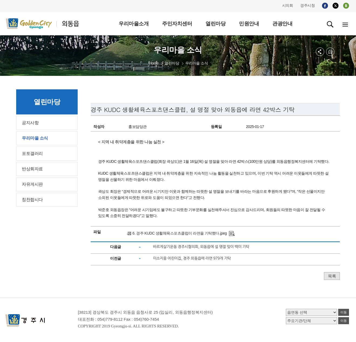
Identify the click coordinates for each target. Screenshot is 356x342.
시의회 (287, 5)
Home (154, 63)
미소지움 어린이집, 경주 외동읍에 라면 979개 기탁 (192, 258)
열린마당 (172, 63)
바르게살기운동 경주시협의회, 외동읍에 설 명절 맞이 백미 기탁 (201, 247)
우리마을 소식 (196, 63)
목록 (332, 276)
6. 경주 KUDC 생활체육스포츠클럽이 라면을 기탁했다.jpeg (179, 233)
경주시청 (307, 5)
